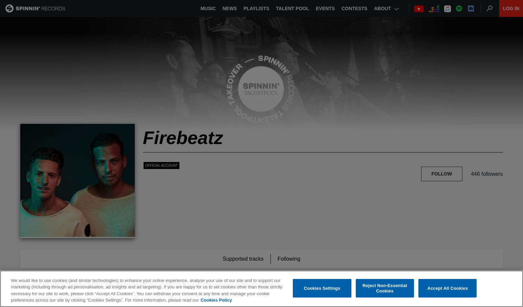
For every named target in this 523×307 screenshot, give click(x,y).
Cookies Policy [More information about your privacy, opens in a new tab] (216, 300)
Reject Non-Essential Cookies (385, 288)
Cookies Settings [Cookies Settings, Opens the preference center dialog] (322, 288)
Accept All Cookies (447, 288)
